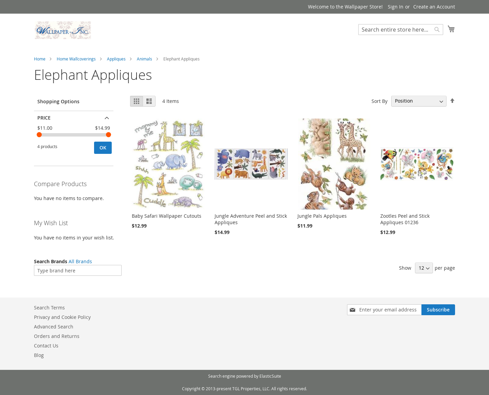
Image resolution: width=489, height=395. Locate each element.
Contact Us (46, 345)
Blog (39, 355)
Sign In (395, 6)
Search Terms (49, 307)
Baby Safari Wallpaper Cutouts (166, 216)
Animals (144, 58)
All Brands (80, 261)
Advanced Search (53, 326)
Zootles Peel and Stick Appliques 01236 (405, 219)
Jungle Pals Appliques (322, 216)
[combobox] (400, 29)
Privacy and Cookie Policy (62, 317)
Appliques (116, 58)
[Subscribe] (438, 309)
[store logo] (63, 30)
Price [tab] (44, 117)
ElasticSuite (270, 376)
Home (40, 58)
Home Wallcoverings (76, 58)
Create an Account (434, 6)
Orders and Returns (56, 336)
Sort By (379, 100)
